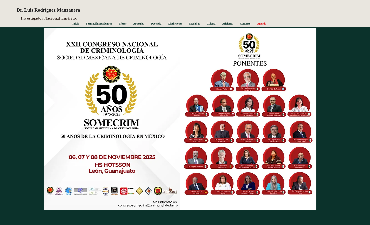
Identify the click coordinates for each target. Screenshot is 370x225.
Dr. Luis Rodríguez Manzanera (48, 10)
